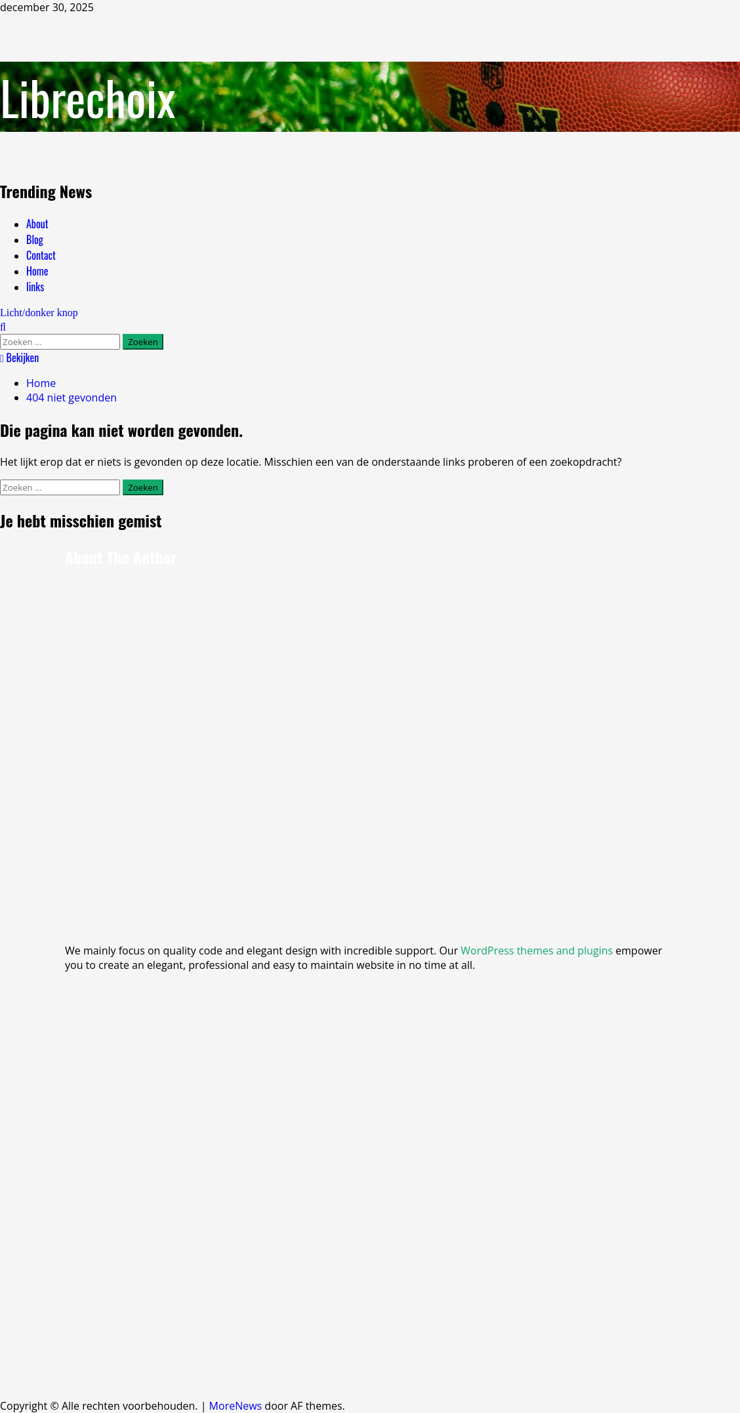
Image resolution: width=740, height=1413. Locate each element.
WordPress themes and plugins (537, 950)
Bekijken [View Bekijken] (19, 357)
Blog (34, 239)
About (37, 224)
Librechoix (87, 97)
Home (37, 271)
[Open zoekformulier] (3, 326)
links (35, 287)
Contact (41, 255)
